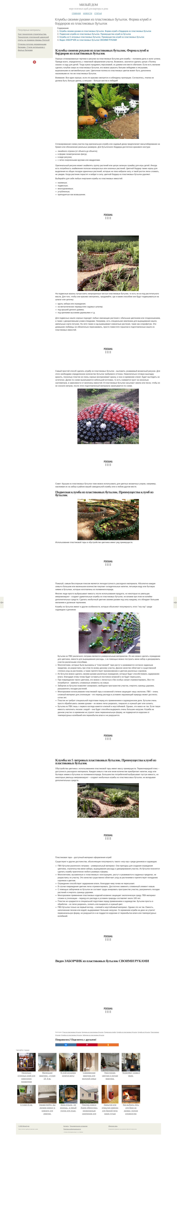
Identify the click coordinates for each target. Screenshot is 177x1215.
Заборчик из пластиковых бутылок (93, 1035)
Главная (76, 13)
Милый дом (88, 5)
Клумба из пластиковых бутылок (127, 1032)
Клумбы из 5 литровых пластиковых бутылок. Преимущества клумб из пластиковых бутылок (101, 37)
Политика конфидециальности (72, 1129)
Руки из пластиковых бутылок (71, 1032)
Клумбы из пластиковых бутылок (71, 1035)
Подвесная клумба (110, 1032)
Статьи (98, 13)
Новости (87, 13)
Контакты (66, 1126)
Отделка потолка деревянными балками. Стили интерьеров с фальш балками (32, 47)
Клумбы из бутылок (144, 1032)
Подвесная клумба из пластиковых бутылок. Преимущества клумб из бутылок (95, 34)
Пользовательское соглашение (79, 1126)
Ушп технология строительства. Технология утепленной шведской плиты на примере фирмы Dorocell (34, 37)
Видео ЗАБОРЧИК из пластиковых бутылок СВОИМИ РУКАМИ (88, 40)
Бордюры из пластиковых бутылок (92, 1032)
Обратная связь (113, 1126)
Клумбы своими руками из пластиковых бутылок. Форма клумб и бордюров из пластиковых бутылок (105, 31)
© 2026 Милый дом (23, 1126)
